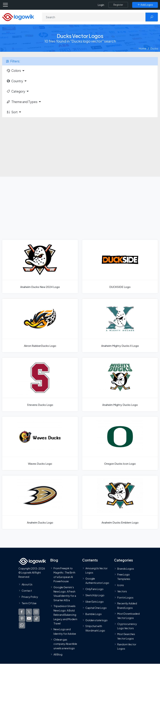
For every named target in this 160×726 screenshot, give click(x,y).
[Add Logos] (145, 5)
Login (101, 4)
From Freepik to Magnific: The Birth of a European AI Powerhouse (64, 575)
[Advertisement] (80, 145)
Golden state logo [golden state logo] (96, 620)
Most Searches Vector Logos (126, 636)
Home (142, 48)
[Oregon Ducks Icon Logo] (120, 443)
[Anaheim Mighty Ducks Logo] (120, 384)
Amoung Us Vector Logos (96, 570)
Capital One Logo (96, 607)
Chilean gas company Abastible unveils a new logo (65, 644)
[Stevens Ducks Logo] (40, 384)
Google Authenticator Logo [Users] (97, 580)
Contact (27, 590)
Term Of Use (29, 603)
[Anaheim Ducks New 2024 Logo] (40, 266)
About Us (27, 584)
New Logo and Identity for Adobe (65, 631)
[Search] (94, 17)
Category (15, 91)
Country (14, 81)
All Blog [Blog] (58, 654)
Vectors (122, 591)
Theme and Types (21, 102)
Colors (13, 71)
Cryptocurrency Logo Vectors (127, 626)
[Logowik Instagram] (36, 612)
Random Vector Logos (126, 646)
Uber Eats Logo (94, 601)
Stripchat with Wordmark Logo (95, 628)
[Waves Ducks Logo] (40, 443)
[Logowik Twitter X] (29, 612)
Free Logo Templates (123, 576)
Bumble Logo (93, 614)
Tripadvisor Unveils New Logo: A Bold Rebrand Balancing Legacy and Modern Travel (65, 614)
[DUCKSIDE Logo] (120, 266)
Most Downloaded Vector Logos (128, 615)
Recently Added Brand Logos (127, 605)
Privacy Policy (30, 597)
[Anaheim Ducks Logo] (40, 502)
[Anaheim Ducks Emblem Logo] (120, 502)
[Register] (118, 5)
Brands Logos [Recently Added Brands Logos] (125, 568)
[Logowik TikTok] (36, 618)
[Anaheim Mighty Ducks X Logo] (120, 325)
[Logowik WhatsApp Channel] (22, 625)
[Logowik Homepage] (18, 17)
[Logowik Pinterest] (22, 618)
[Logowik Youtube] (29, 618)
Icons (120, 585)
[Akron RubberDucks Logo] (40, 325)
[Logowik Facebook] (21, 612)
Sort (12, 112)
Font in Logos (125, 597)
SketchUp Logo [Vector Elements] (94, 595)
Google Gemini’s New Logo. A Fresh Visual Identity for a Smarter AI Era (65, 594)
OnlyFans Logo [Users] (94, 589)
